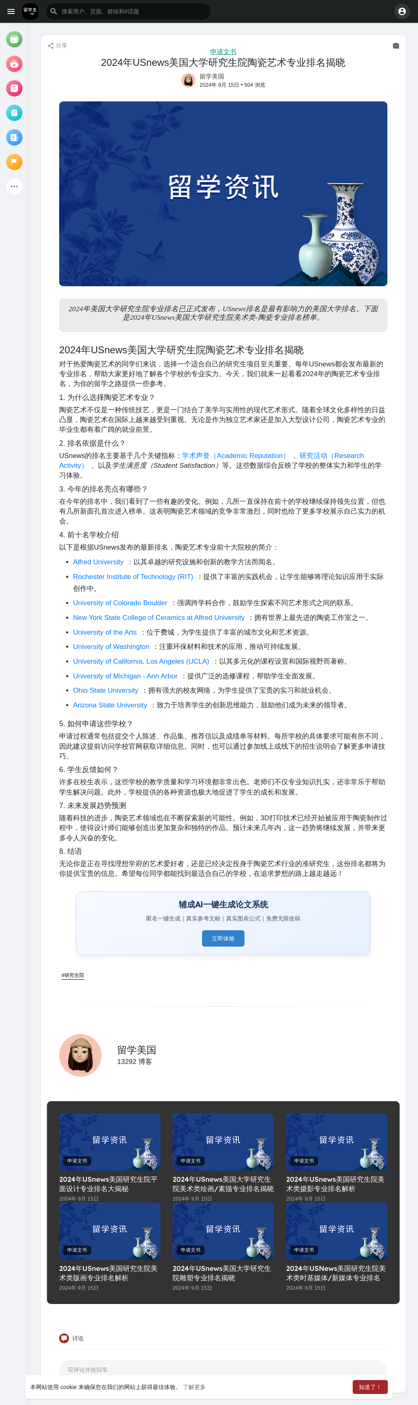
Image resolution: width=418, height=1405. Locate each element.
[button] (128, 11)
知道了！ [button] (370, 1387)
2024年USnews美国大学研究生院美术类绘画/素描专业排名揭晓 (223, 1184)
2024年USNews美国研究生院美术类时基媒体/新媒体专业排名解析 (336, 1277)
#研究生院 (73, 975)
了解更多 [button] (194, 1387)
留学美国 (212, 76)
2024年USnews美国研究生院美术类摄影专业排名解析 (335, 1184)
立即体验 (223, 938)
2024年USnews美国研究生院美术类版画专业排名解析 (108, 1273)
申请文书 (223, 51)
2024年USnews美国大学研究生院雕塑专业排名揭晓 (222, 1273)
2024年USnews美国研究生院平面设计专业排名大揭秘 (108, 1184)
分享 (57, 45)
